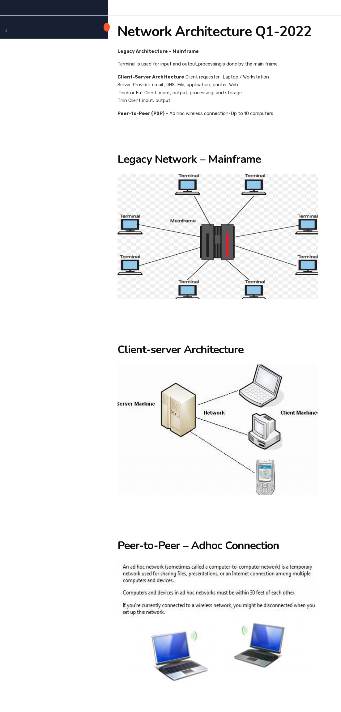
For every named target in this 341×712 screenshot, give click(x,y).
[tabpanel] (224, 370)
